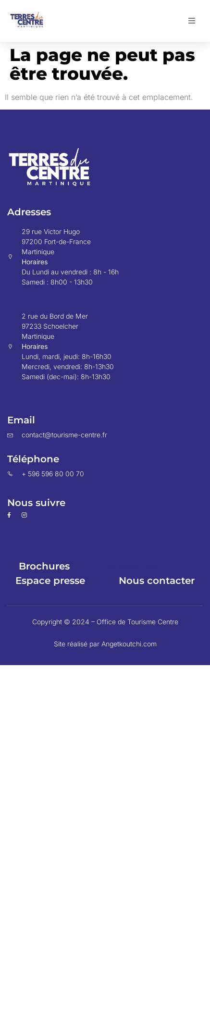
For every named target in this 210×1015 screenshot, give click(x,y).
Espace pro (130, 566)
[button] (191, 20)
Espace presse (50, 580)
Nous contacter (157, 580)
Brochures (44, 566)
